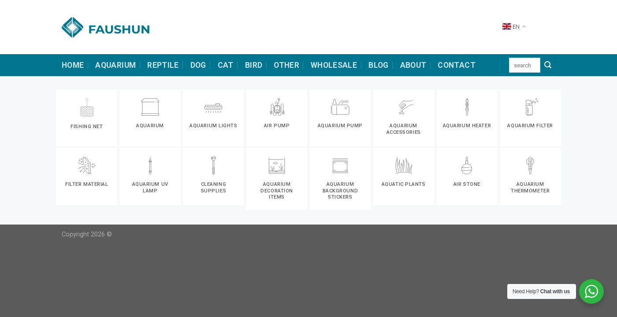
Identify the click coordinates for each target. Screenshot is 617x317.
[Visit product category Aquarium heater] (467, 118)
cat (226, 65)
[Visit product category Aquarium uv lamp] (150, 176)
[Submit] (547, 65)
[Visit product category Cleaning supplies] (214, 176)
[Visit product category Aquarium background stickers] (340, 179)
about (413, 65)
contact (456, 65)
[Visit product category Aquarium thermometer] (530, 176)
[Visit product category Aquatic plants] (404, 176)
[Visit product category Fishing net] (87, 118)
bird (253, 65)
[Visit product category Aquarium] (150, 118)
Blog (378, 65)
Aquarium (115, 65)
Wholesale (334, 65)
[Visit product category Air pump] (277, 118)
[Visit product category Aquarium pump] (340, 118)
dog (198, 65)
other (286, 65)
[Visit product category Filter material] (87, 176)
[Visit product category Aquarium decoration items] (277, 179)
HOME (73, 65)
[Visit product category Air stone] (467, 176)
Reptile (162, 65)
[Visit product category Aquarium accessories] (404, 118)
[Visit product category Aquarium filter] (530, 118)
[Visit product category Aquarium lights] (214, 118)
